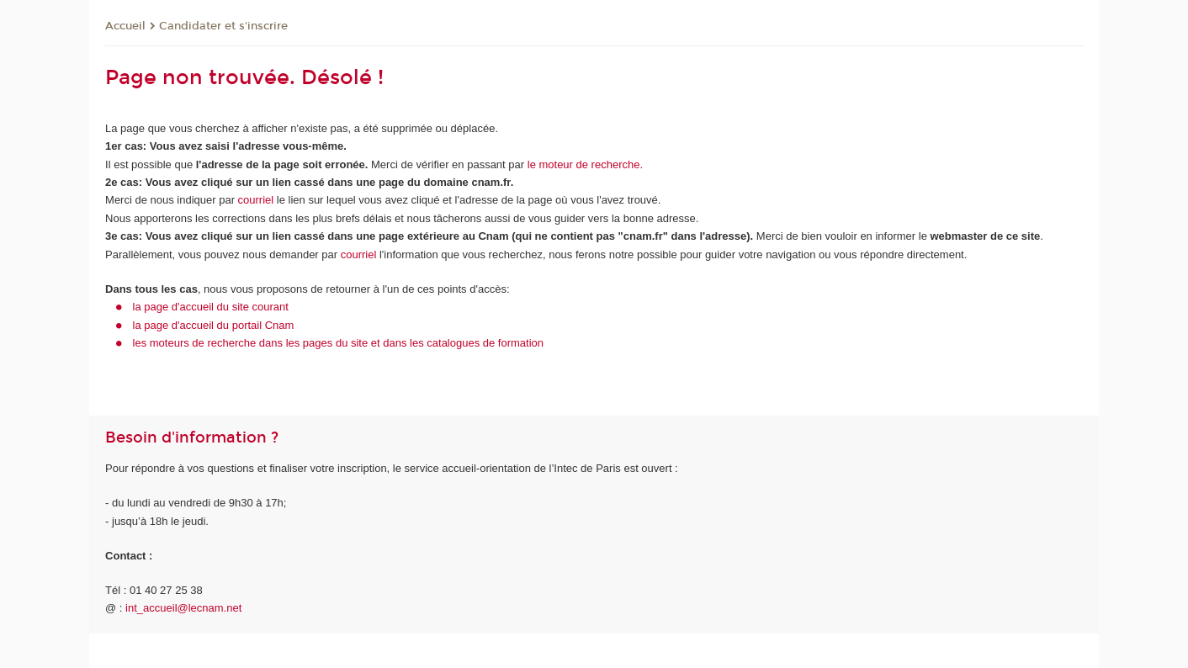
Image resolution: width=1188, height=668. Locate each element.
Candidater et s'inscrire (223, 26)
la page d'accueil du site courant (211, 306)
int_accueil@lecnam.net (183, 608)
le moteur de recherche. (583, 164)
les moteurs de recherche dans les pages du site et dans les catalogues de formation (338, 343)
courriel (256, 200)
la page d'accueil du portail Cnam (213, 325)
